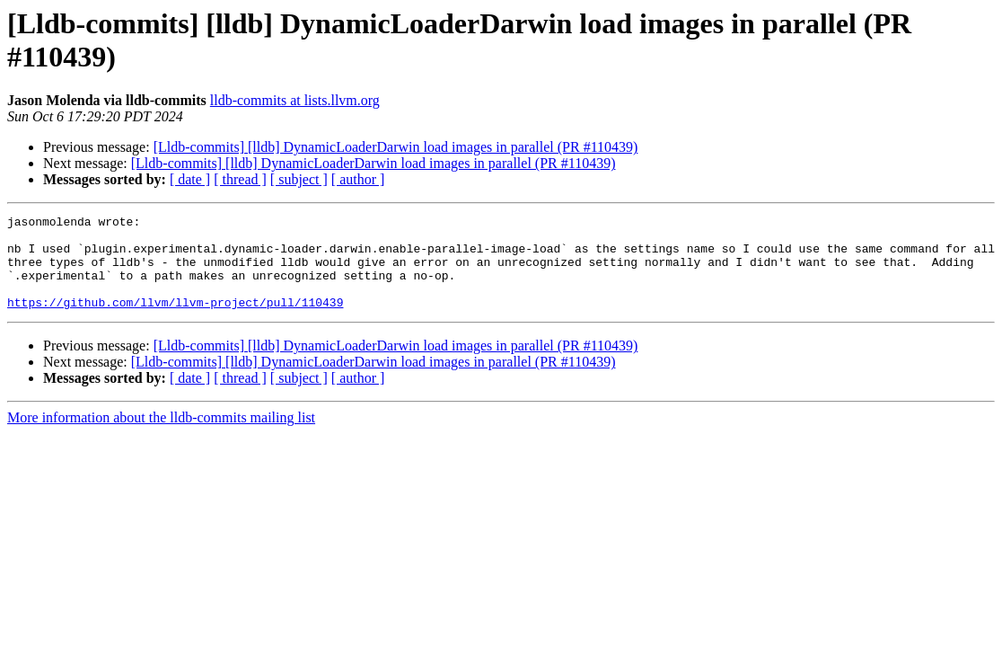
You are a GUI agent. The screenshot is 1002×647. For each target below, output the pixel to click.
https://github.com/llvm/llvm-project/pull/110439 (175, 321)
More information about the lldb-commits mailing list (161, 436)
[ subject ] (299, 179)
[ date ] (190, 179)
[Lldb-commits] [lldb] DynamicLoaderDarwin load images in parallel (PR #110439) (396, 147)
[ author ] (358, 179)
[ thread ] (240, 179)
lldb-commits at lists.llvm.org (295, 100)
